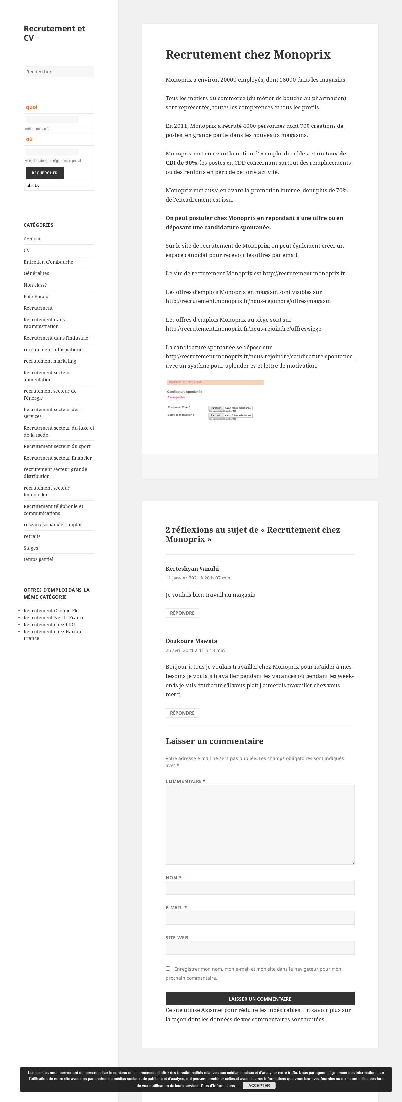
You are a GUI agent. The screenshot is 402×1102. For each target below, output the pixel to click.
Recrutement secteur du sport (57, 446)
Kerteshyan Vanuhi (192, 568)
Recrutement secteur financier (58, 458)
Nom (174, 877)
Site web (177, 937)
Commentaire (186, 781)
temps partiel (38, 559)
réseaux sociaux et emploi (52, 525)
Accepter (259, 1085)
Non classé (35, 285)
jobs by (32, 185)
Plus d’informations (218, 1086)
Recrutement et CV (54, 33)
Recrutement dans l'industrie (56, 338)
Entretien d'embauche (48, 262)
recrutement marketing (50, 361)
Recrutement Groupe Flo (51, 611)
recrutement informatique (53, 349)
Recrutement (38, 308)
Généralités (36, 273)
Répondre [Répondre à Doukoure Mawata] (182, 713)
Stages (31, 548)
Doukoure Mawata (191, 641)
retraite (32, 536)
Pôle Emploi (37, 296)
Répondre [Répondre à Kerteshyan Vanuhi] (182, 613)
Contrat (32, 239)
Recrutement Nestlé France (54, 617)
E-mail (176, 907)
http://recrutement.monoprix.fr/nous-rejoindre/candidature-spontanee (260, 356)
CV (27, 250)
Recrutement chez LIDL (50, 624)
